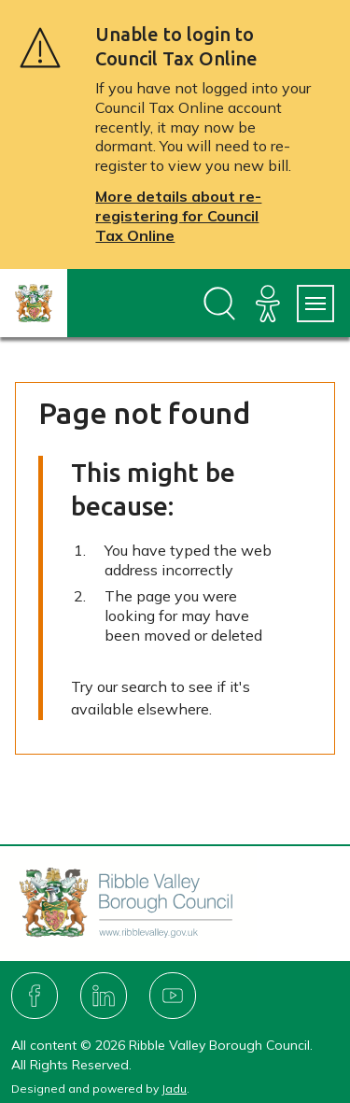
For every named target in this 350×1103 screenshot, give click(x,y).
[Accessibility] (268, 303)
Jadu (174, 1089)
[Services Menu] (315, 303)
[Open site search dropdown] (219, 303)
